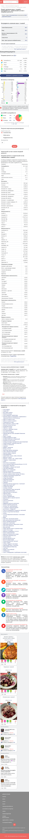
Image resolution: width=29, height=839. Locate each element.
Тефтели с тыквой (7, 427)
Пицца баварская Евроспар (10, 546)
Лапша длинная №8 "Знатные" (10, 541)
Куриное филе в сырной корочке (11, 497)
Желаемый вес (4, 140)
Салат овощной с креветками (10, 415)
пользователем (13, 15)
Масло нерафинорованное (9, 521)
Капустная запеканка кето (9, 535)
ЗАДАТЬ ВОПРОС (5, 820)
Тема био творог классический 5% (11, 472)
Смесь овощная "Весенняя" (10, 451)
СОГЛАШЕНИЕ (5, 822)
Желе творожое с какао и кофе (10, 423)
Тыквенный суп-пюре (8, 422)
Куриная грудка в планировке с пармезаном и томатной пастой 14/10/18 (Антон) (14, 417)
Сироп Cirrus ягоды (8, 530)
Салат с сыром (6, 542)
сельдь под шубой (7, 478)
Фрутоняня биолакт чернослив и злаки (13, 524)
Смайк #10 (5, 411)
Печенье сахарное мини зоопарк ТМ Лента (13, 474)
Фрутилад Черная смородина (10, 450)
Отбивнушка (6, 551)
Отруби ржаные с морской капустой (12, 443)
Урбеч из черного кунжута (9, 420)
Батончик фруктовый (8, 539)
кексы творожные (7, 495)
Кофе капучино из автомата (10, 492)
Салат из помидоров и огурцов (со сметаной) (14, 510)
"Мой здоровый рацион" (20, 49)
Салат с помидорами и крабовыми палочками (15, 552)
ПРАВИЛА (10, 822)
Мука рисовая (6, 527)
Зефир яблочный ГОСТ (9, 485)
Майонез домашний (8, 471)
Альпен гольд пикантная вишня (11, 511)
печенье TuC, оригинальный (10, 506)
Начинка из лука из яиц (9, 440)
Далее (14, 146)
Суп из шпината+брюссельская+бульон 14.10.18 (15, 464)
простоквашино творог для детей (11, 489)
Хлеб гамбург (6, 409)
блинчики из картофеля (9, 462)
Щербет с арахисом (8, 447)
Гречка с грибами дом (8, 496)
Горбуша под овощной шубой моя (12, 475)
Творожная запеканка (8, 479)
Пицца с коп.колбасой (8, 549)
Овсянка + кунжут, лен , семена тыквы (12, 458)
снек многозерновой (8, 468)
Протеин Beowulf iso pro (9, 538)
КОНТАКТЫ (11, 820)
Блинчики (5, 502)
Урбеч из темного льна (9, 419)
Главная (2, 5)
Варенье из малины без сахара (11, 534)
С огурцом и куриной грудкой (10, 507)
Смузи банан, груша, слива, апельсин (12, 455)
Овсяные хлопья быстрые (9, 425)
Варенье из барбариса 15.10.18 (10, 531)
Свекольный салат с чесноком (10, 545)
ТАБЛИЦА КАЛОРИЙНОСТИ (7, 806)
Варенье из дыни (7, 457)
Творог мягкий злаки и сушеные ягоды (13, 528)
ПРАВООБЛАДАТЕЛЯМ (6, 813)
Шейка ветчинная (7, 481)
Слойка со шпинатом (8, 444)
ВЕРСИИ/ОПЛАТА (5, 817)
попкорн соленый (7, 488)
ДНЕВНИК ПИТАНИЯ (6, 794)
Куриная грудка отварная (9, 453)
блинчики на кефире (8, 432)
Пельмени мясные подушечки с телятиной (14, 483)
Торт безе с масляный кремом (10, 518)
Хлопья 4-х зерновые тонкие (10, 429)
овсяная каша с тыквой (21, 7)
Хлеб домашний (7, 454)
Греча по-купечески (8, 500)
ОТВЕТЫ (3, 811)
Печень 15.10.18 (7, 448)
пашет (4, 461)
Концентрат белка (7, 426)
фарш (4, 517)
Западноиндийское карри (9, 437)
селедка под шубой (8, 486)
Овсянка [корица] (7, 414)
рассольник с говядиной (9, 509)
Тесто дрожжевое (7, 430)
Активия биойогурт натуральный (11, 439)
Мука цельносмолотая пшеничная (11, 520)
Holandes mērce (7, 537)
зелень (5, 513)
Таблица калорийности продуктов (12, 5)
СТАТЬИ (3, 801)
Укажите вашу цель (5, 131)
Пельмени (5, 499)
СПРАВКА (4, 816)
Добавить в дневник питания (14, 75)
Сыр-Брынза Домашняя (9, 490)
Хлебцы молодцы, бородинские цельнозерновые (15, 441)
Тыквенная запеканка (8, 476)
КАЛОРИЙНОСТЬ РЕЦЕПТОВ (7, 808)
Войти (26, 2)
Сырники (5, 446)
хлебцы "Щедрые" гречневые (10, 544)
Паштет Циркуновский (8, 532)
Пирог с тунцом (7, 436)
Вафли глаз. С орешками (9, 469)
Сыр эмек (5, 548)
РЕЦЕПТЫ (4, 796)
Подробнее (13, 356)
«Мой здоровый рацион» (19, 361)
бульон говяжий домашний (10, 504)
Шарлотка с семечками (9, 523)
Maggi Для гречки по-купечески (11, 503)
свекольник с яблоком (8, 465)
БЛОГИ (3, 799)
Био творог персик (7, 412)
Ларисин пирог (7, 493)
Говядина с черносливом (9, 460)
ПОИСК (3, 803)
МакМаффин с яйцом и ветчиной (11, 467)
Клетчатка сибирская (8, 525)
